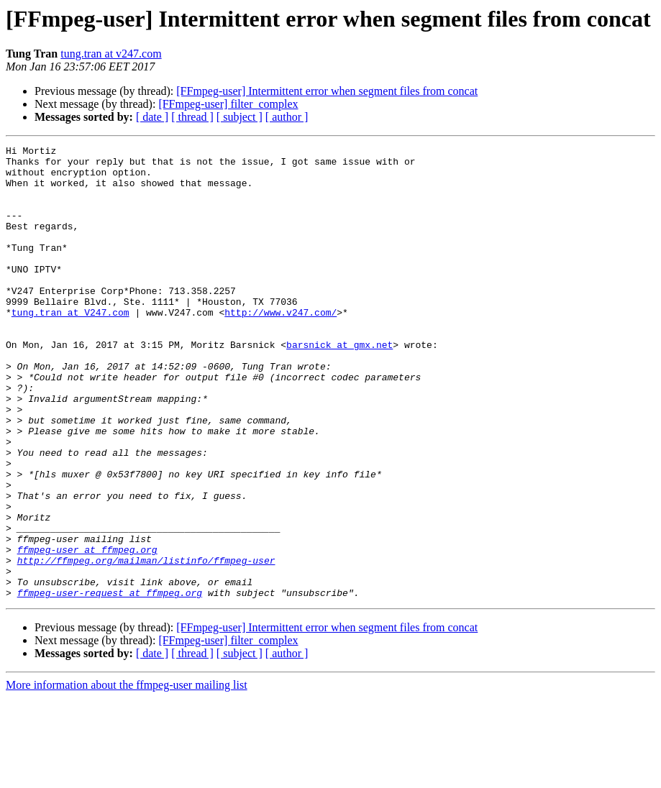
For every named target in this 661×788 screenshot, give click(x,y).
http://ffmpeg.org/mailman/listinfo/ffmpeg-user (146, 644)
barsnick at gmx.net (339, 385)
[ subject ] (239, 117)
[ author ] (287, 117)
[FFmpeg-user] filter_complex (228, 104)
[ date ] (152, 117)
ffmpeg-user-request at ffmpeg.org (109, 683)
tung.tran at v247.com (110, 53)
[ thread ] (192, 117)
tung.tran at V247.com (70, 346)
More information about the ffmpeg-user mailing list (126, 775)
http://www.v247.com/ (280, 346)
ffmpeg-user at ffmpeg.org (87, 631)
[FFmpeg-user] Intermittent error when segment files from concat (327, 91)
